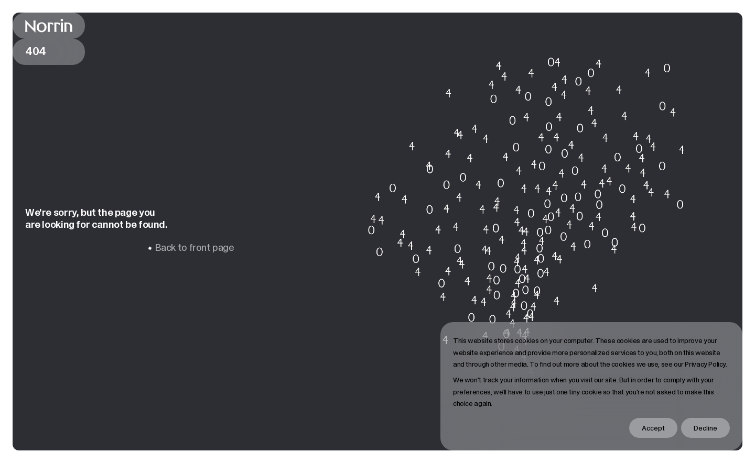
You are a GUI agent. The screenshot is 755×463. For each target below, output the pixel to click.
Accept (653, 428)
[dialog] (591, 386)
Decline (705, 428)
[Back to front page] (49, 26)
